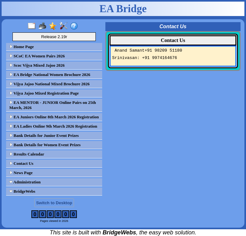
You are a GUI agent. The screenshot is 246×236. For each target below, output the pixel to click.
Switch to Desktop (54, 202)
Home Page (21, 46)
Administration (25, 182)
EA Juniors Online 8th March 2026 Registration (54, 116)
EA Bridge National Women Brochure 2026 (49, 74)
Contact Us (21, 163)
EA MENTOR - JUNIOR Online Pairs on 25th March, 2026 (52, 105)
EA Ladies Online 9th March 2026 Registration (53, 126)
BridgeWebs (22, 191)
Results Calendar (26, 154)
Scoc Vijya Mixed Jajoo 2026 (37, 65)
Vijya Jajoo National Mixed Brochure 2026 (49, 83)
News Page (21, 172)
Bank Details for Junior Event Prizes (44, 135)
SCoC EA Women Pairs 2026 (37, 56)
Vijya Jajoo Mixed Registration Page (44, 93)
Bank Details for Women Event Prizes (45, 144)
